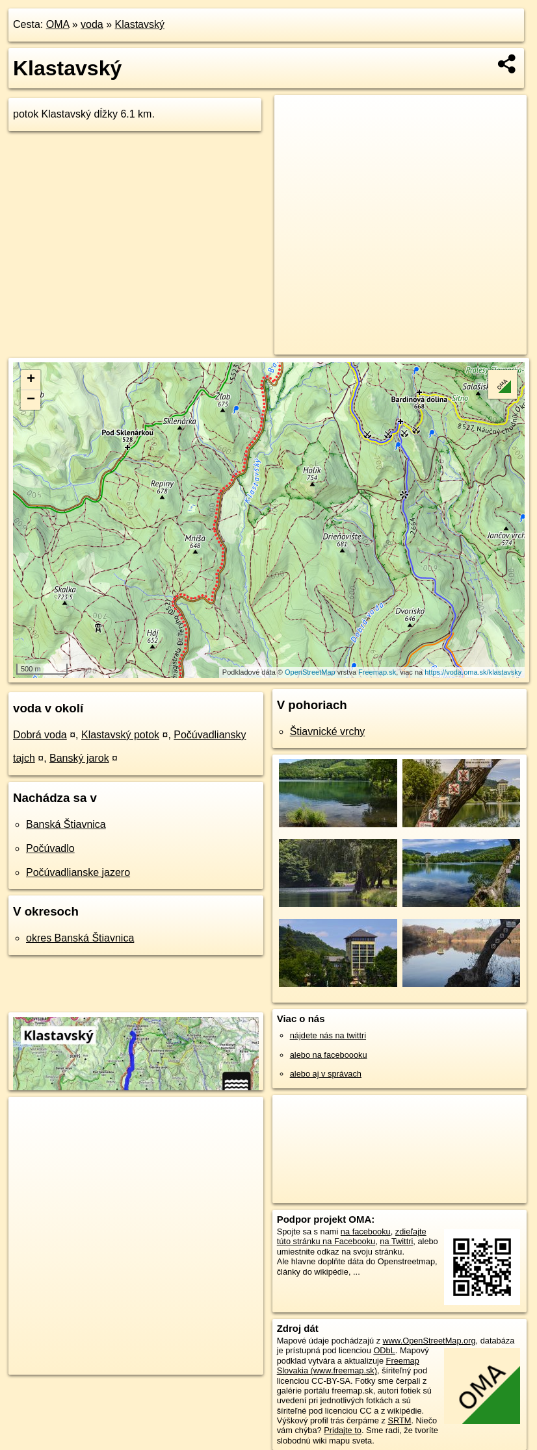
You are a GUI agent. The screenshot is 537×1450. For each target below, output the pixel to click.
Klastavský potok (120, 734)
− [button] (31, 400)
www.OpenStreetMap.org (429, 1340)
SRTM (399, 1420)
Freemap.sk (377, 672)
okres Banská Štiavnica (80, 938)
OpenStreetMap (310, 672)
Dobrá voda (40, 734)
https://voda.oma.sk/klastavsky (473, 672)
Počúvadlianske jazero (78, 872)
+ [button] (31, 380)
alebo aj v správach (325, 1074)
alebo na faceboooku (328, 1055)
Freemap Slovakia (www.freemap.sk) (348, 1365)
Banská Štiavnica (66, 824)
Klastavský (139, 24)
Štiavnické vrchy (327, 731)
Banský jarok (79, 758)
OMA (58, 24)
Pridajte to (342, 1430)
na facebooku (366, 1231)
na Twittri (396, 1241)
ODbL (384, 1350)
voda (92, 24)
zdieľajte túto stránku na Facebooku (351, 1236)
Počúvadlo (50, 848)
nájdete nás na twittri (328, 1035)
